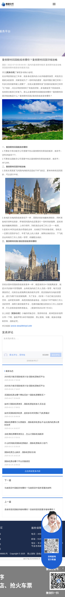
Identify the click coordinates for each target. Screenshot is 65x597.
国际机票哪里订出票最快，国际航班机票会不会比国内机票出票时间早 (31, 423)
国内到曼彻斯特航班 (36, 65)
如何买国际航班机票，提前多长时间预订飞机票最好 (26, 413)
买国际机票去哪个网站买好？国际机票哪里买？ (25, 395)
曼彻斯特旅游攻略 (53, 65)
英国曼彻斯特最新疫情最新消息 (15, 67)
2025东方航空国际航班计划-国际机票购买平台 (24, 386)
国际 (4, 65)
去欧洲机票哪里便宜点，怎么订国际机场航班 (24, 434)
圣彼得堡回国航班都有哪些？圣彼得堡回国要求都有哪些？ (29, 509)
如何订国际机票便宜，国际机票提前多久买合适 (25, 404)
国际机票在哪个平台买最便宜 (17, 461)
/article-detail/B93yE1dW (21, 326)
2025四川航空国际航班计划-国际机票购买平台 (24, 377)
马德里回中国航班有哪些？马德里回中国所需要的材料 (27, 488)
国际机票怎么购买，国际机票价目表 (20, 452)
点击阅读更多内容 (32, 471)
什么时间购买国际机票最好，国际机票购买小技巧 (26, 443)
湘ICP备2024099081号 (31, 559)
